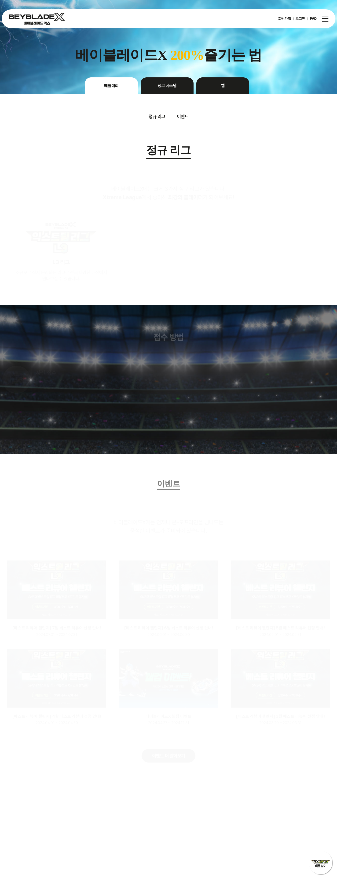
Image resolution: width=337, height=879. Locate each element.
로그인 (300, 18)
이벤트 (183, 116)
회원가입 (284, 18)
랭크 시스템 (167, 85)
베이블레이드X (37, 19)
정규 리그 (157, 116)
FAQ (313, 18)
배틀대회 (111, 85)
